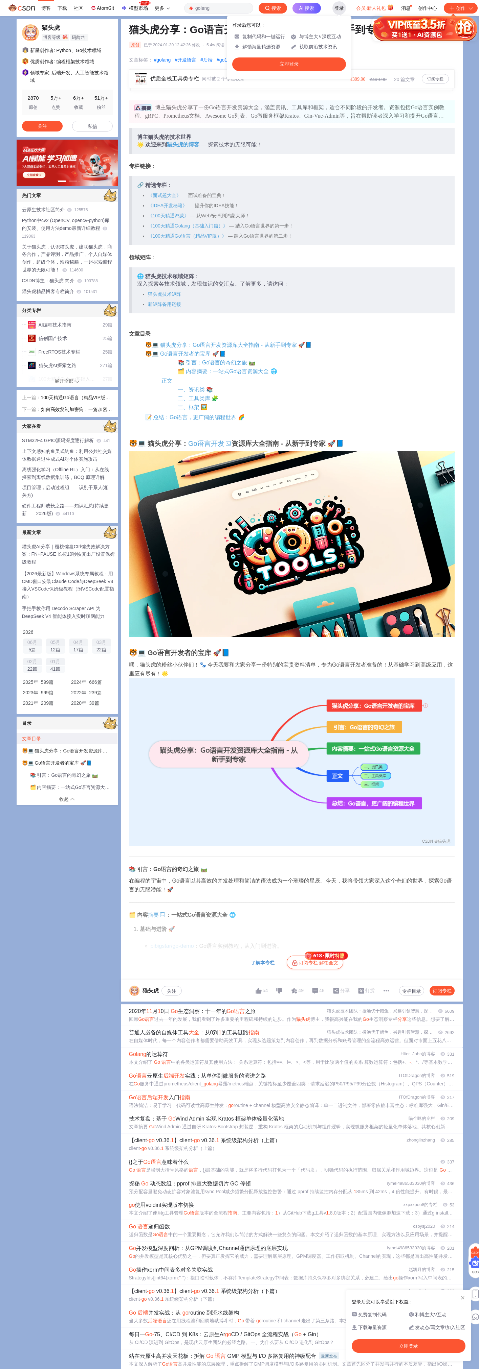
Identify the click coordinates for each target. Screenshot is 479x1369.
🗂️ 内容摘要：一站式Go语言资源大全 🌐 (227, 371)
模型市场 (136, 6)
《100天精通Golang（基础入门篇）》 (188, 226)
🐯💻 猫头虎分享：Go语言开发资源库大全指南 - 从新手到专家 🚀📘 (228, 345)
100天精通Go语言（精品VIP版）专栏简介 (75, 398)
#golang (162, 60)
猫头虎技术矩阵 (164, 294)
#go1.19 (225, 60)
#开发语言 (185, 60)
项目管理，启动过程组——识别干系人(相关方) (65, 491)
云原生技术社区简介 (55, 209)
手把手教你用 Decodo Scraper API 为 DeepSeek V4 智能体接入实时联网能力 (63, 612)
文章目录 (31, 738)
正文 (166, 381)
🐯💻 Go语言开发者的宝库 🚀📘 (185, 354)
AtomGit (102, 8)
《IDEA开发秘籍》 (168, 205)
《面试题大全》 (164, 195)
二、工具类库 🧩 (198, 398)
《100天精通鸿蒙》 (168, 215)
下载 (62, 8)
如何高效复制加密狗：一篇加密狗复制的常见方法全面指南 (76, 410)
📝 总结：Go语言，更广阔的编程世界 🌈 (195, 417)
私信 (92, 126)
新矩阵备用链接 (164, 304)
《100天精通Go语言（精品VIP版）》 (187, 236)
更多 (162, 8)
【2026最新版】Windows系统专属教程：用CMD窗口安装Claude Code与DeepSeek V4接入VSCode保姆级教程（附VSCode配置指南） (68, 585)
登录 (339, 8)
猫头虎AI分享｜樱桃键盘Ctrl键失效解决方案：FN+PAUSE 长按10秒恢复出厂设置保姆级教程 (68, 554)
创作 (460, 8)
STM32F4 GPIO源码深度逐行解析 (66, 440)
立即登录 (289, 64)
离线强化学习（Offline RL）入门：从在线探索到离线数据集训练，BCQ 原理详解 (65, 473)
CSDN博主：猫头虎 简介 (60, 280)
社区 (78, 8)
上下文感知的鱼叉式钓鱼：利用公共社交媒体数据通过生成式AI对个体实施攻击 (67, 455)
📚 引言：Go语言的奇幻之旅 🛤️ (217, 362)
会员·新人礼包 (375, 7)
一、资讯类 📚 (195, 389)
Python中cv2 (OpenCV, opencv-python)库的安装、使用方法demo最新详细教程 (66, 228)
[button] (62, 181)
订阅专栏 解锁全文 (317, 961)
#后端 (206, 60)
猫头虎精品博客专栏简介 (59, 291)
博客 (46, 8)
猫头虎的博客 (183, 144)
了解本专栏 (263, 962)
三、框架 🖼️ (193, 407)
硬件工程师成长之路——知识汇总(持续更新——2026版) (65, 509)
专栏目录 (411, 991)
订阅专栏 (435, 79)
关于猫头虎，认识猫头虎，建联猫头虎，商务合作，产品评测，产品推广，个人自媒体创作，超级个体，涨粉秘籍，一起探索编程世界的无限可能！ (67, 258)
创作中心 (427, 8)
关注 (171, 991)
